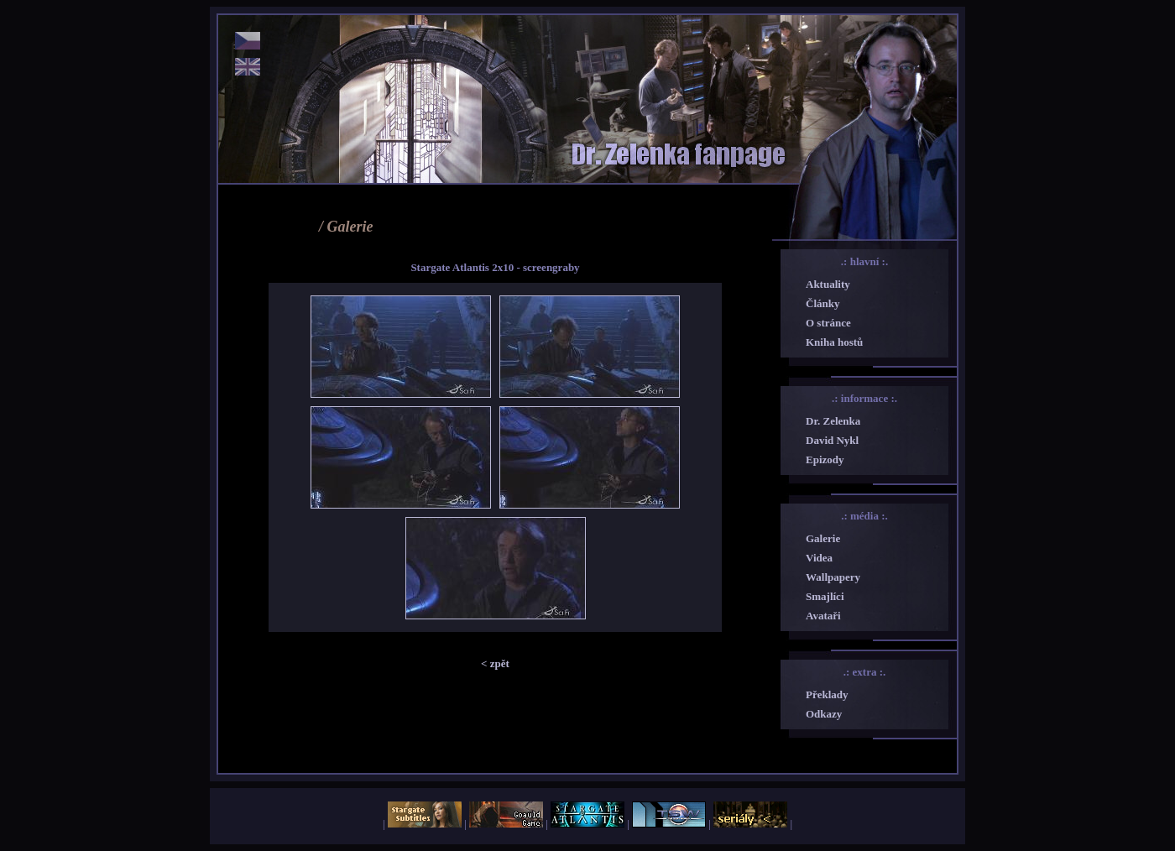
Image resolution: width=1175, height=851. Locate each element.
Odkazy (824, 713)
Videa (819, 557)
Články (822, 303)
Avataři (823, 615)
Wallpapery (833, 577)
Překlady (827, 694)
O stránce (828, 322)
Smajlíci (825, 596)
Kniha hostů (834, 342)
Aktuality (828, 284)
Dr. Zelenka (833, 421)
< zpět (495, 663)
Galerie (823, 538)
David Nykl (832, 440)
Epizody (825, 459)
